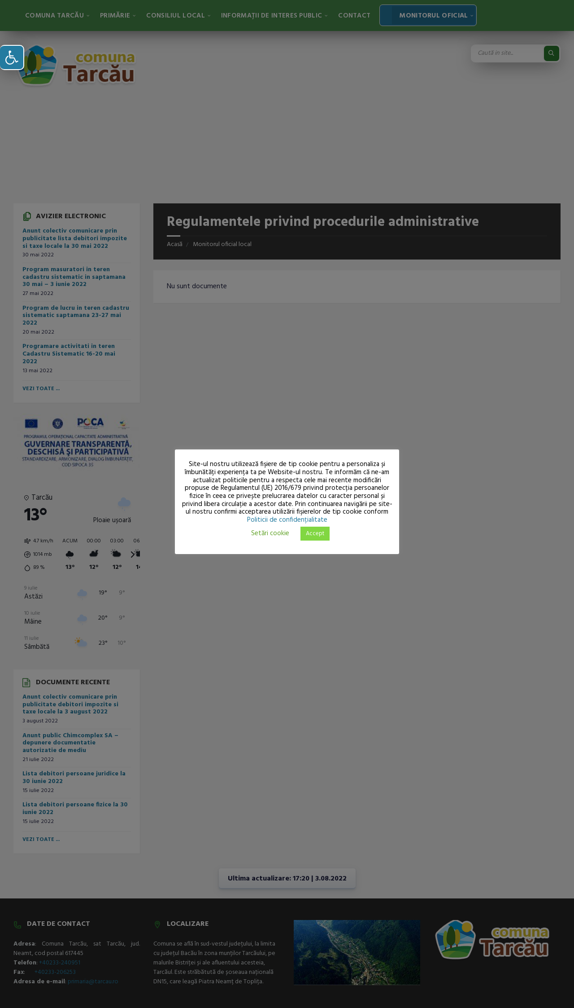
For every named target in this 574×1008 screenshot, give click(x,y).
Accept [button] (315, 533)
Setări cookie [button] (270, 533)
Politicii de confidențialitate (287, 520)
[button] (12, 57)
